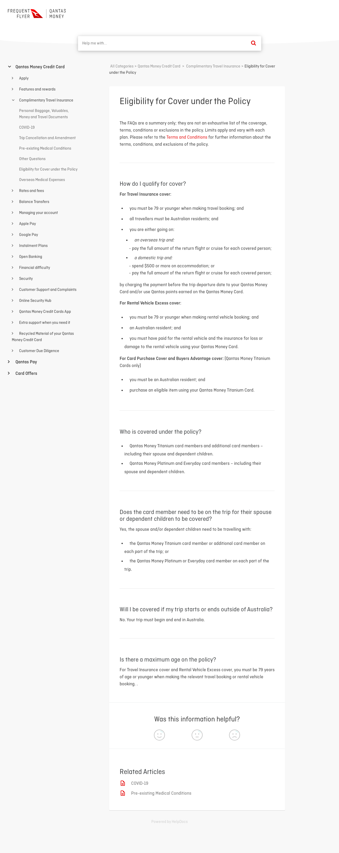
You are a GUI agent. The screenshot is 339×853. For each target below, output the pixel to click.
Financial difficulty (34, 267)
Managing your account (38, 213)
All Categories (122, 66)
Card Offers (25, 373)
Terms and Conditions (186, 137)
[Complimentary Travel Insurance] (213, 66)
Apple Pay (27, 224)
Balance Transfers (33, 202)
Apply (23, 78)
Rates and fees (31, 191)
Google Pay (28, 235)
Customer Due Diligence (38, 351)
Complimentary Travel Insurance (45, 100)
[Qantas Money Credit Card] (159, 66)
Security (25, 278)
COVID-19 (139, 783)
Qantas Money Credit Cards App (44, 311)
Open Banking (30, 256)
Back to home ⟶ (312, 12)
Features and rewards (36, 89)
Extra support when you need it (44, 322)
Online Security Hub (34, 300)
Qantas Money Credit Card (39, 67)
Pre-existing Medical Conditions (161, 793)
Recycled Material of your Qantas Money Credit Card (43, 337)
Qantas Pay (25, 362)
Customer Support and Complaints (47, 289)
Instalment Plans (33, 245)
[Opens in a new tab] (169, 821)
